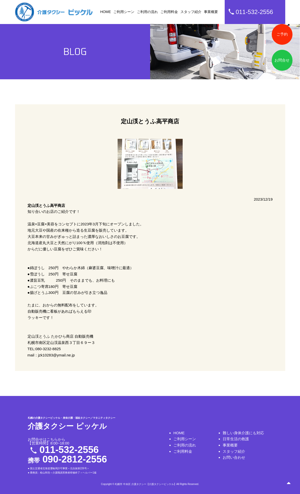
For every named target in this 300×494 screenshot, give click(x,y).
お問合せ (281, 61)
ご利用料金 (169, 12)
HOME (105, 12)
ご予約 (281, 34)
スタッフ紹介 (190, 12)
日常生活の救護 (236, 439)
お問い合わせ (234, 457)
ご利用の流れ (147, 12)
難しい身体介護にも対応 (243, 432)
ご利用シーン (123, 12)
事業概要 (211, 12)
